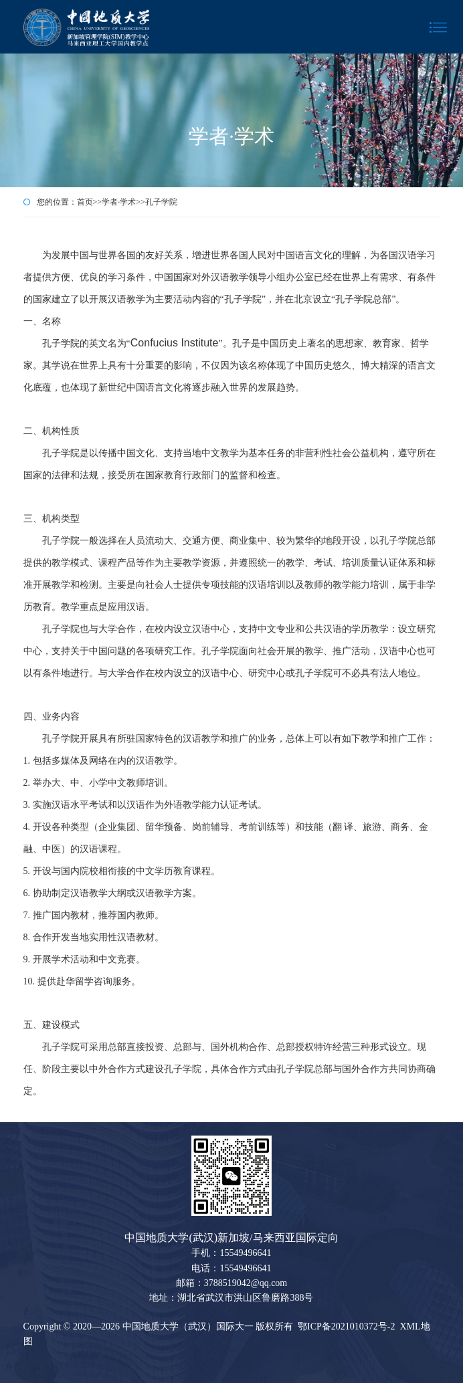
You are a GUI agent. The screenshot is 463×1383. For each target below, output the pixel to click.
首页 (85, 202)
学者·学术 (119, 202)
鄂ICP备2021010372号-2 (346, 1326)
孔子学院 (161, 202)
